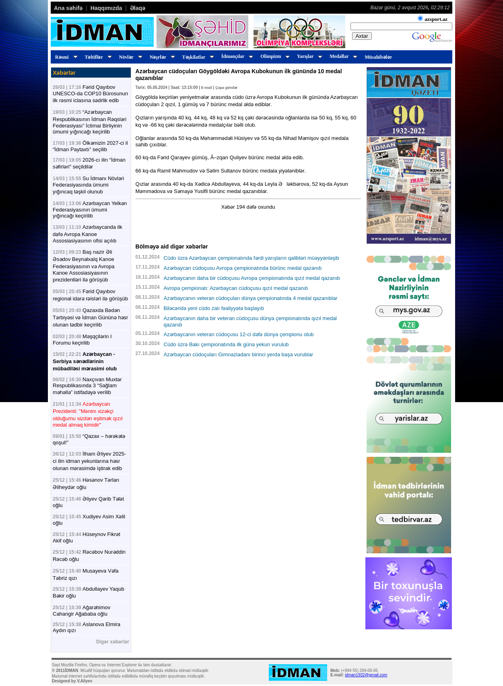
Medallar (342, 56)
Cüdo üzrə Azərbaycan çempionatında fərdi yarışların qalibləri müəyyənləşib (251, 258)
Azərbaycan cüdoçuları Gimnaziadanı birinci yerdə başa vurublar (238, 354)
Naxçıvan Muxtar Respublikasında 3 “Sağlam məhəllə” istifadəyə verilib (87, 385)
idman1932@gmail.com (366, 675)
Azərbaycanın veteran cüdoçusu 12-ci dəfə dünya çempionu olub (239, 334)
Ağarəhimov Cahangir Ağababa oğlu (81, 610)
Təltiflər (97, 57)
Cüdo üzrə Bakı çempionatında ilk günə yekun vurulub (226, 344)
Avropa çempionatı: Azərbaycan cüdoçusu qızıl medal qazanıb (236, 288)
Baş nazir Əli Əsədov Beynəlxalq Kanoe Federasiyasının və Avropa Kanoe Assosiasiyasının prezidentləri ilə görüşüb (83, 266)
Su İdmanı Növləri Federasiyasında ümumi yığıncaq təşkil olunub (88, 185)
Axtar (362, 36)
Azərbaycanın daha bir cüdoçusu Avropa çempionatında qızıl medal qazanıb (252, 278)
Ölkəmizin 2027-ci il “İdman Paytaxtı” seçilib (90, 146)
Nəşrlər (161, 57)
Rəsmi (65, 57)
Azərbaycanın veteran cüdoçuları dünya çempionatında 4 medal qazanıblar (251, 298)
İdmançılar (236, 56)
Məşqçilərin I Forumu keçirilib (82, 339)
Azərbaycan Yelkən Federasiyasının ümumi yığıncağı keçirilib (90, 209)
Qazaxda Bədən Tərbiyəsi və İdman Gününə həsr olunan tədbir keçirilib (90, 317)
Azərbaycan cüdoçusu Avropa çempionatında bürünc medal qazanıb (243, 268)
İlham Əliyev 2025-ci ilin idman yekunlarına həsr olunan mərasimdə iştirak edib (89, 461)
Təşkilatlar (197, 57)
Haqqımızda (106, 8)
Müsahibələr (378, 57)
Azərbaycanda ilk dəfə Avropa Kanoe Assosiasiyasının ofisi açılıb (87, 234)
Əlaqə (137, 8)
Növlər (129, 57)
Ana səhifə (68, 8)
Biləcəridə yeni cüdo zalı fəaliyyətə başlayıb (214, 308)
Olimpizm (274, 56)
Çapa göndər (226, 88)
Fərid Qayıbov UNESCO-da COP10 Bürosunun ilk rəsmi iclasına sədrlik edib (90, 93)
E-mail (206, 88)
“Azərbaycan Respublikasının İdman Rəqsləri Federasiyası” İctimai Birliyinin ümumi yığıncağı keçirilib (89, 122)
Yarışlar (308, 56)
